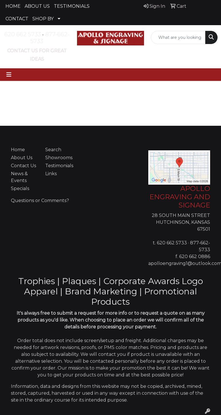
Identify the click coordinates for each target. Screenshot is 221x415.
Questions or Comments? (40, 200)
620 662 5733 (22, 34)
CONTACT (16, 18)
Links (51, 173)
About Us (21, 157)
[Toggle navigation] (9, 75)
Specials (20, 188)
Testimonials (59, 165)
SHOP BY (43, 18)
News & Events (19, 177)
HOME (13, 6)
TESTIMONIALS (72, 6)
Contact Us (23, 165)
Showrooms (58, 157)
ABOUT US (37, 6)
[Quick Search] (178, 37)
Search (53, 149)
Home (18, 149)
